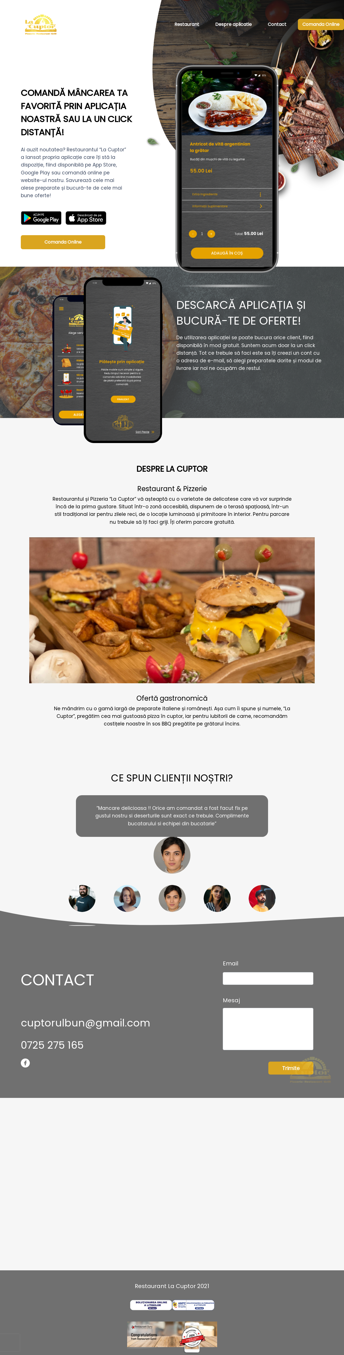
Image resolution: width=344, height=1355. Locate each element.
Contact (277, 24)
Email (230, 963)
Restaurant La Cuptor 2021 (172, 1286)
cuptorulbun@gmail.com (85, 1023)
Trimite (291, 1068)
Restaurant (186, 24)
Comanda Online (320, 24)
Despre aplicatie (233, 24)
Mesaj (231, 1000)
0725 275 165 (52, 1045)
